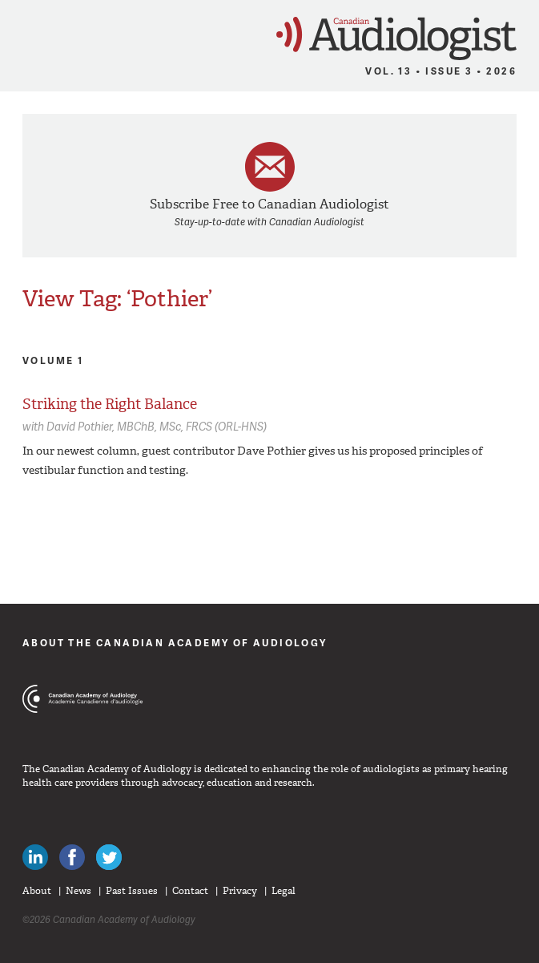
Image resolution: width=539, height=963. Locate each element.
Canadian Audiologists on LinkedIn (35, 857)
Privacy (240, 890)
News (78, 890)
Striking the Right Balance (109, 404)
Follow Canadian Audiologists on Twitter (109, 857)
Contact (190, 890)
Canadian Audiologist (396, 39)
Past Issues (132, 890)
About (36, 890)
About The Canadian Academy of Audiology (175, 642)
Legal (284, 890)
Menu (20, 33)
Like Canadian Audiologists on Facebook (72, 857)
